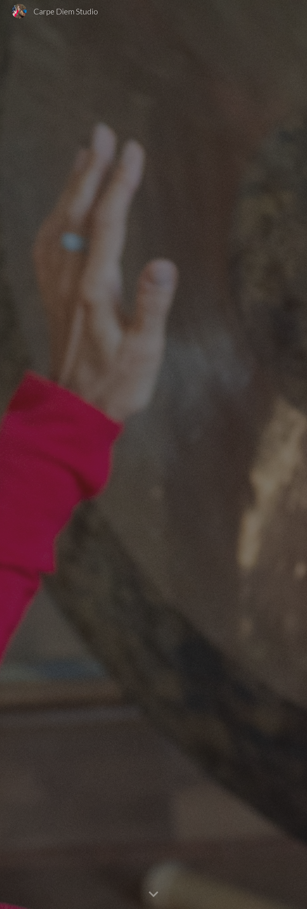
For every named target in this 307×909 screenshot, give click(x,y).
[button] (153, 894)
